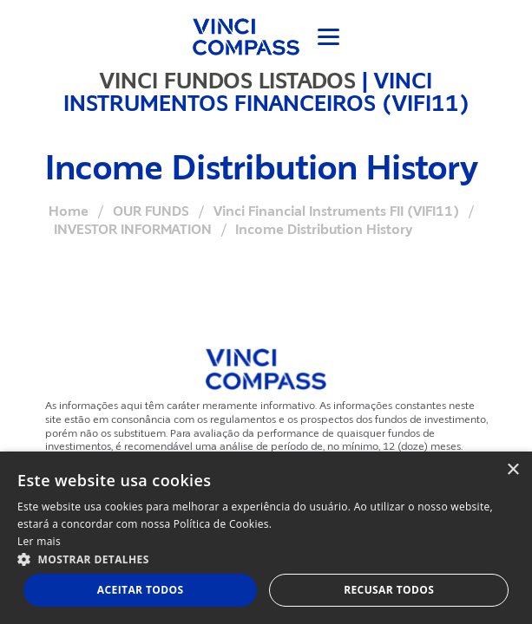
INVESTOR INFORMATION (133, 230)
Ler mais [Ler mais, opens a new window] (39, 541)
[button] (266, 558)
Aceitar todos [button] (140, 589)
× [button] (512, 470)
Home (69, 211)
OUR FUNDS (151, 211)
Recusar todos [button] (389, 589)
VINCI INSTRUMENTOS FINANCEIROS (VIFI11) (266, 91)
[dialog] (266, 538)
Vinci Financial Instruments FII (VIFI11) (336, 211)
